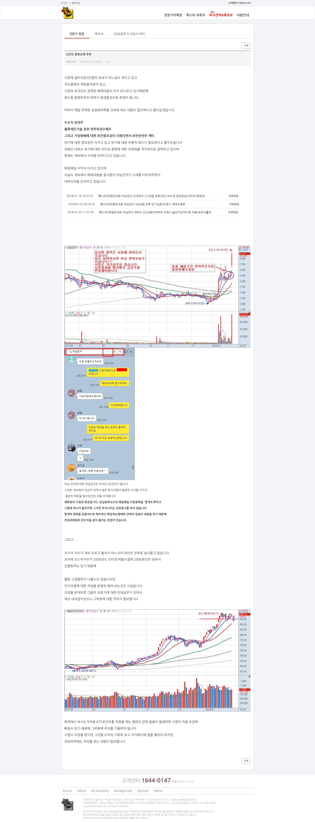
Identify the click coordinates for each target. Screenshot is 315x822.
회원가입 (76, 3)
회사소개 (67, 791)
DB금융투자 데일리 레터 (129, 33)
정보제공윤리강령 (123, 791)
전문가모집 (142, 791)
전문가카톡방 (173, 15)
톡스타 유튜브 (195, 15)
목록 (246, 45)
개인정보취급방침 (100, 791)
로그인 (64, 3)
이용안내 (243, 15)
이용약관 (81, 791)
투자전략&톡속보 (221, 15)
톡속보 (99, 33)
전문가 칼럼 (76, 33)
